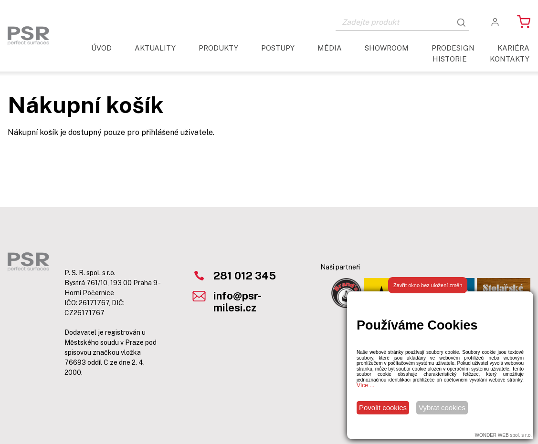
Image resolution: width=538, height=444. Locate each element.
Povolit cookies (383, 407)
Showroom (387, 48)
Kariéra (513, 48)
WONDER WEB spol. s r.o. (503, 435)
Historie (450, 59)
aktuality (155, 48)
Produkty (218, 48)
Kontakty (509, 59)
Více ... (365, 385)
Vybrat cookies (442, 407)
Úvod (101, 48)
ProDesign (453, 48)
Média (329, 48)
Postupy (278, 48)
